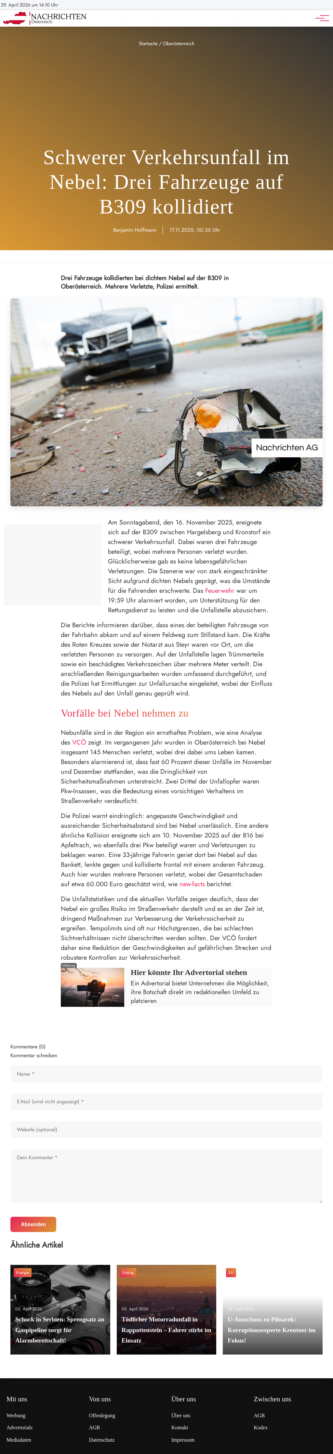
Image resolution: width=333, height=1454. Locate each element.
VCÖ (79, 742)
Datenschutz (102, 1440)
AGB (94, 1427)
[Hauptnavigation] (320, 18)
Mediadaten (19, 1440)
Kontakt (179, 1427)
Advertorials (20, 1427)
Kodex (261, 1427)
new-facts (192, 884)
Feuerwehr (219, 590)
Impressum (182, 1440)
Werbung (16, 1415)
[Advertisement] (166, 96)
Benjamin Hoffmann (134, 230)
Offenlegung (102, 1415)
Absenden (33, 1224)
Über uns (180, 1415)
